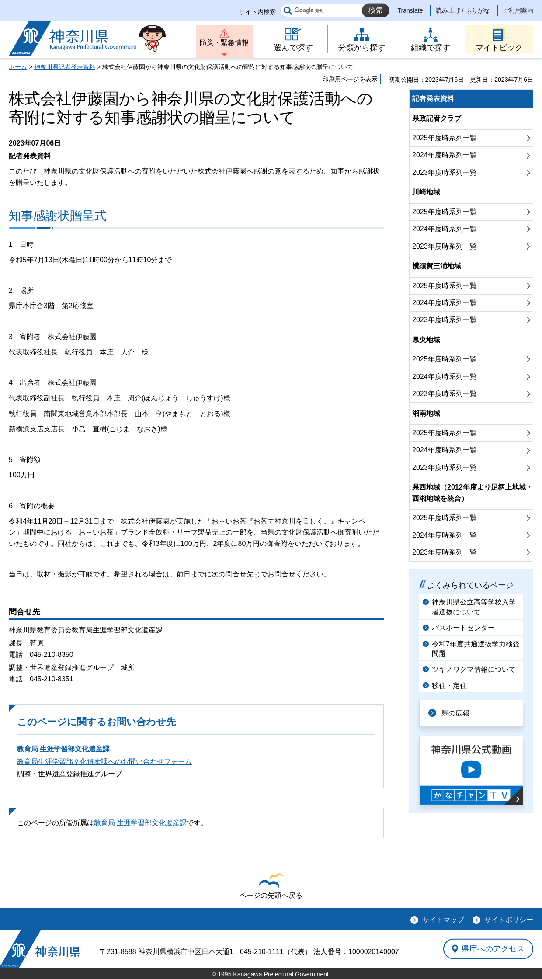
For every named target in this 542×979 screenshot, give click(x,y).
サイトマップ (443, 919)
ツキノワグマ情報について (474, 669)
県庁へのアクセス (493, 948)
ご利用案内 (518, 10)
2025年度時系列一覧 (444, 138)
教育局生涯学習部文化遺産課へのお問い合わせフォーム (104, 761)
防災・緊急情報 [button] (224, 42)
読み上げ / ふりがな (463, 10)
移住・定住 (449, 685)
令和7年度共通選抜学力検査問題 (476, 648)
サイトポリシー (508, 919)
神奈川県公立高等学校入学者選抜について (474, 606)
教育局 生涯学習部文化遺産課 (63, 749)
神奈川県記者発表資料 (64, 66)
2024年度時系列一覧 (444, 155)
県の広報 (455, 713)
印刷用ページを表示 (350, 79)
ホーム (18, 66)
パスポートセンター (463, 628)
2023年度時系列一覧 (444, 172)
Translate (410, 10)
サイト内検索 (257, 11)
